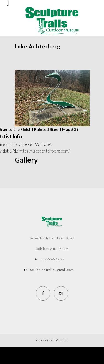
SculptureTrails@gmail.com (52, 270)
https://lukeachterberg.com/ (44, 150)
